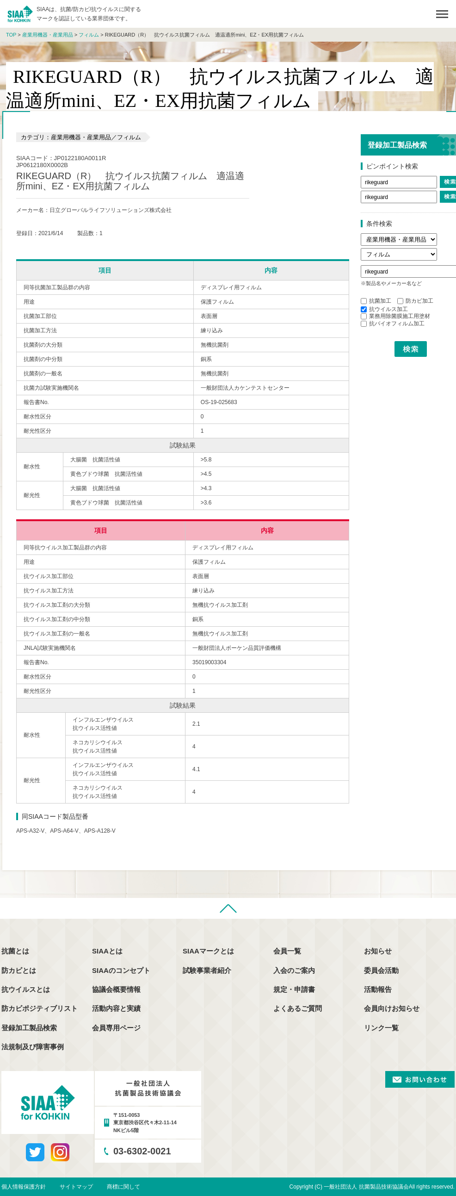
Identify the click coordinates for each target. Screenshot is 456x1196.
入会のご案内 (294, 970)
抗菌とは (15, 951)
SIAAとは (107, 951)
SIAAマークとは (208, 951)
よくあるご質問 (297, 1008)
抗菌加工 (376, 301)
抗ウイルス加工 (384, 309)
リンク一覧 (381, 1028)
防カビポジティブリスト (39, 1008)
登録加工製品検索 (29, 1028)
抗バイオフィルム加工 (393, 323)
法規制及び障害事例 (32, 1047)
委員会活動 (381, 970)
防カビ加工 (415, 301)
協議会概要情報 (116, 989)
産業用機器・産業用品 (47, 34)
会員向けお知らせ (391, 1008)
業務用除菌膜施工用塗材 (395, 316)
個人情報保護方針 (23, 1187)
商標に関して (123, 1187)
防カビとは (18, 970)
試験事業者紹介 (207, 970)
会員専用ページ (116, 1028)
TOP (11, 34)
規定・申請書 (294, 989)
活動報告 (378, 989)
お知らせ (378, 951)
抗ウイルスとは (25, 989)
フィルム (89, 34)
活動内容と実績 (116, 1008)
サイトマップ (76, 1187)
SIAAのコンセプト (121, 970)
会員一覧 (287, 951)
